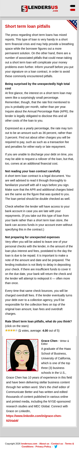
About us (44, 443)
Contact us (57, 443)
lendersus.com (29, 443)
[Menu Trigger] (70, 7)
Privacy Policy (43, 446)
